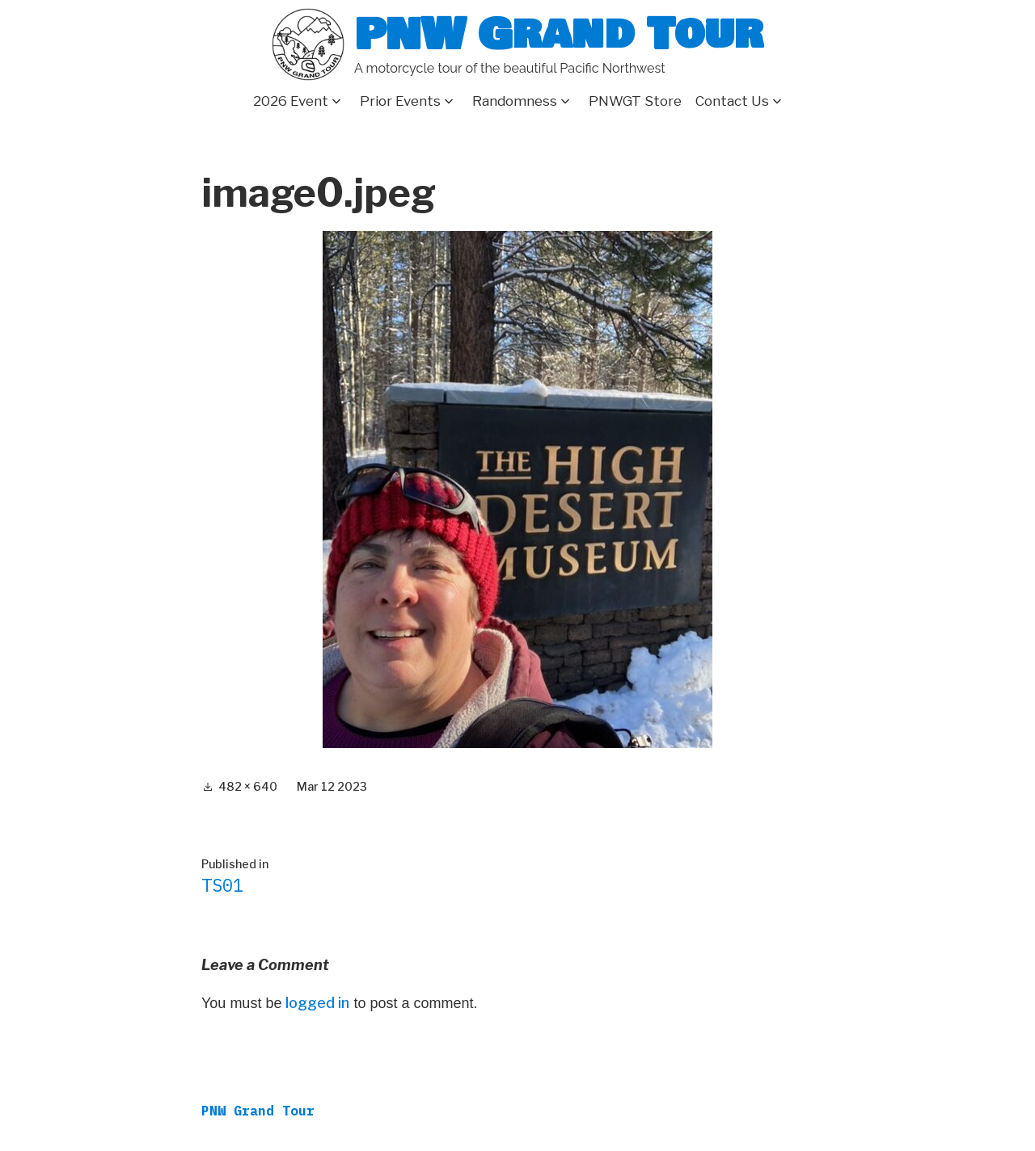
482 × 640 (247, 786)
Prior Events (400, 101)
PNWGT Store (635, 101)
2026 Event (290, 101)
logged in (317, 1002)
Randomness (514, 101)
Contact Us (732, 101)
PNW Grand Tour (558, 34)
